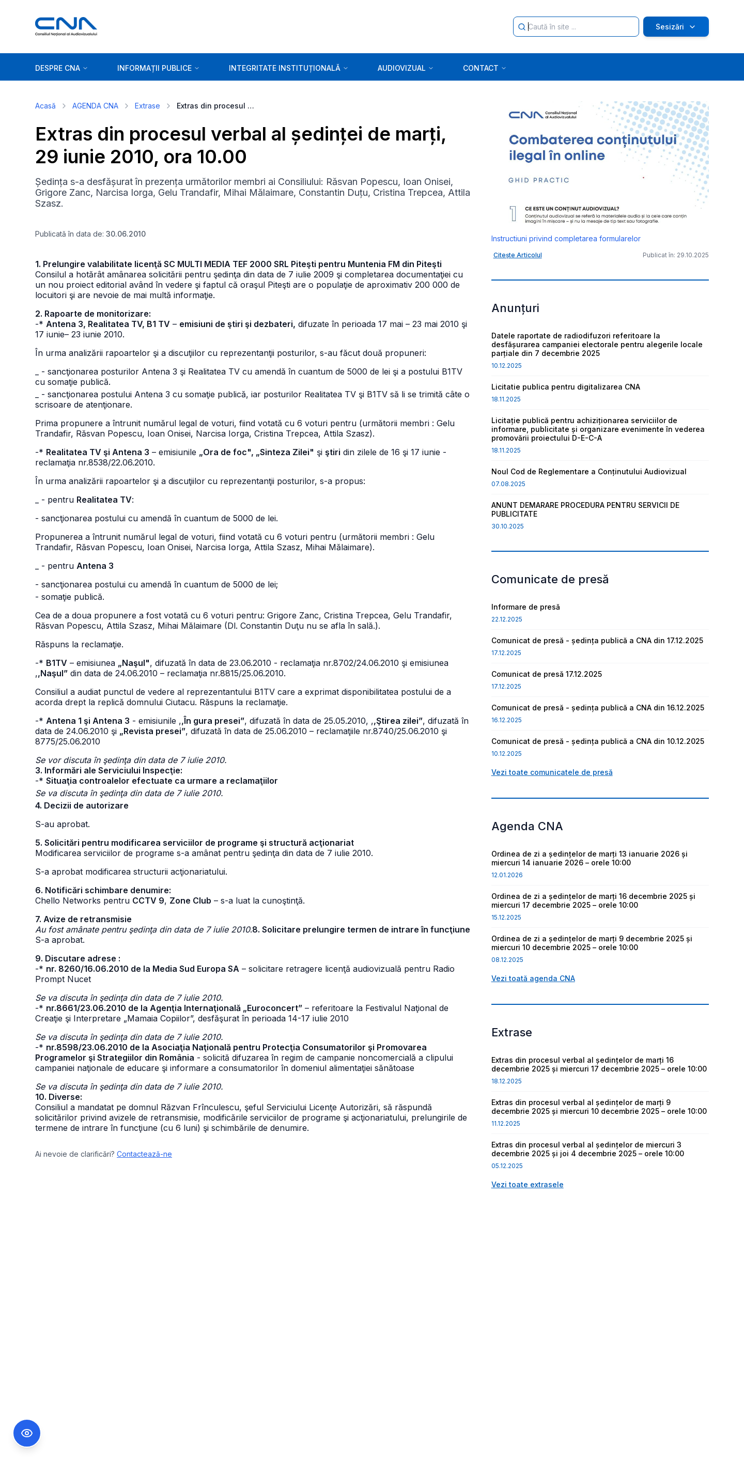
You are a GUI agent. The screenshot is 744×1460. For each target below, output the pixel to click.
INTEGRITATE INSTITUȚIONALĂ (289, 68)
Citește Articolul (517, 255)
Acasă (45, 105)
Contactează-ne (144, 1154)
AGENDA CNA (95, 105)
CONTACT (485, 68)
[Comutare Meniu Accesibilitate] (26, 1433)
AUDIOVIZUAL (406, 68)
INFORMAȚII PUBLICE (158, 68)
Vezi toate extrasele (527, 1184)
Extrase (147, 105)
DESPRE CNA (61, 68)
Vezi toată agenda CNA (533, 978)
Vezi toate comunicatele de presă (552, 772)
